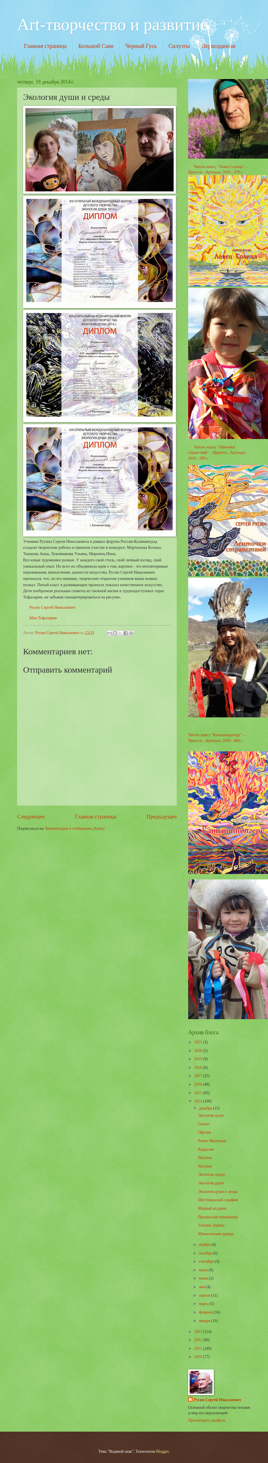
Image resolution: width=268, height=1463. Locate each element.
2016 (198, 1084)
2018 (198, 1067)
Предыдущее (162, 816)
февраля (206, 1312)
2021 (198, 1042)
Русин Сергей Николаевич (52, 607)
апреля (205, 1295)
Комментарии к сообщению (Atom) (74, 828)
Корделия (206, 1149)
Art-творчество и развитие (112, 24)
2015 (198, 1093)
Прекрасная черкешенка (218, 1217)
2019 (198, 1059)
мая (202, 1287)
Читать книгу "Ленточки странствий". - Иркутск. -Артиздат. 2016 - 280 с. (217, 452)
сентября (207, 1261)
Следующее (31, 816)
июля (204, 1270)
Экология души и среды (218, 1191)
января (205, 1321)
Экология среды (211, 1174)
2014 (198, 1101)
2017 (198, 1076)
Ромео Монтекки (212, 1141)
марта (204, 1304)
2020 (198, 1051)
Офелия (204, 1132)
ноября (205, 1245)
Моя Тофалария (43, 618)
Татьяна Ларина (211, 1225)
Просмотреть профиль (207, 1420)
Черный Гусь (141, 46)
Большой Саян (96, 46)
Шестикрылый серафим (218, 1200)
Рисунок (205, 1158)
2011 (198, 1348)
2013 (198, 1332)
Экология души (211, 1115)
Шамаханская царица (216, 1234)
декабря (206, 1108)
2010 (198, 1357)
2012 (198, 1340)
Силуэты (179, 46)
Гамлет (204, 1124)
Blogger (162, 1451)
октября (206, 1253)
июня (204, 1278)
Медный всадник (212, 1208)
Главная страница (45, 46)
